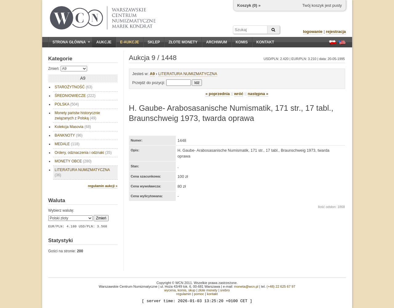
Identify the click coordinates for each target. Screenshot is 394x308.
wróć (238, 93)
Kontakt (265, 42)
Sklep (153, 42)
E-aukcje (129, 42)
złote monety (207, 290)
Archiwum (216, 42)
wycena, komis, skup (179, 290)
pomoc (199, 294)
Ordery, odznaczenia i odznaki (83, 152)
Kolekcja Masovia (73, 127)
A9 (152, 73)
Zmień (101, 218)
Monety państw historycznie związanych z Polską (77, 115)
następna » (258, 93)
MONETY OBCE (73, 161)
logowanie (313, 31)
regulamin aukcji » (103, 186)
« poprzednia (217, 93)
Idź (196, 82)
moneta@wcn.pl (246, 286)
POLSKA (67, 104)
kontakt (212, 294)
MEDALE (67, 144)
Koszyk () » (249, 5)
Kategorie (60, 59)
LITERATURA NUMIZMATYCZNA (82, 172)
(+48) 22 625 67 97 (281, 286)
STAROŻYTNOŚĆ (73, 87)
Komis (241, 42)
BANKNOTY (68, 135)
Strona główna (71, 42)
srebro (225, 290)
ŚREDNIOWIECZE (75, 96)
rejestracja (336, 31)
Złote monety (182, 42)
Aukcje (103, 42)
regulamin (183, 294)
